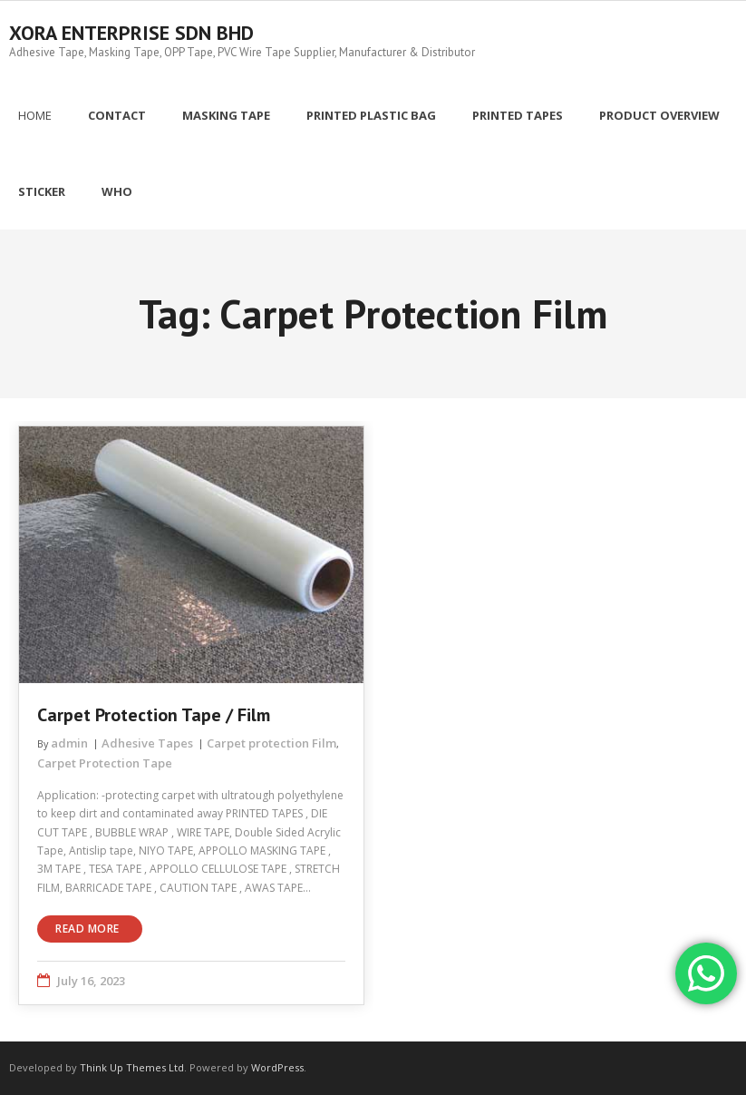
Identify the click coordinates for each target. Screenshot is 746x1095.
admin (69, 743)
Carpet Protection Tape (104, 763)
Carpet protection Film (271, 743)
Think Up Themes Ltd (132, 1067)
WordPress (277, 1067)
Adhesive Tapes (147, 743)
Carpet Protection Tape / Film (153, 715)
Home (35, 115)
